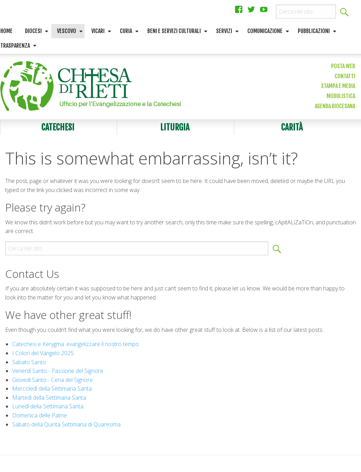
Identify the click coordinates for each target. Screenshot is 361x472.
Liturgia (174, 127)
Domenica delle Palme (39, 415)
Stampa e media (338, 85)
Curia (126, 30)
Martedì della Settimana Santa (49, 397)
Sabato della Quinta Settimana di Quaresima (66, 424)
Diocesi (33, 30)
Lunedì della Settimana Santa (47, 406)
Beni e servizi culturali (174, 30)
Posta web (343, 66)
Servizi (224, 30)
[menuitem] (34, 31)
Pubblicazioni (314, 30)
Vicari (98, 30)
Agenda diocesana (335, 106)
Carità (292, 127)
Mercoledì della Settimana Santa (52, 388)
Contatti (345, 76)
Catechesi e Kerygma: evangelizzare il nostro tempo (75, 344)
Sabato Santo (29, 362)
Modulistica (341, 96)
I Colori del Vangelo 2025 (43, 353)
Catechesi (57, 127)
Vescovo (66, 30)
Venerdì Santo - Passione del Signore (57, 371)
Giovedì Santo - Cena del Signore (52, 380)
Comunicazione (264, 30)
